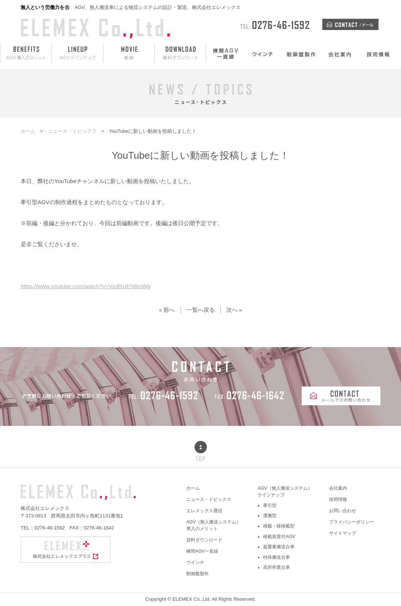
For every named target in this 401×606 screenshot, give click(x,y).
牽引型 (270, 505)
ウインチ (195, 562)
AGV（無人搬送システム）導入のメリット (213, 525)
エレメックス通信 (204, 510)
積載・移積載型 (279, 526)
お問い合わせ (342, 510)
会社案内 (338, 488)
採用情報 (338, 499)
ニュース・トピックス (208, 499)
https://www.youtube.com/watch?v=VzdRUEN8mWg (85, 286)
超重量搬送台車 (279, 546)
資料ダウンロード (204, 540)
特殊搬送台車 (276, 557)
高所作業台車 (276, 567)
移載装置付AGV (279, 536)
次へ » (234, 310)
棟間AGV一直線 (202, 551)
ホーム (193, 488)
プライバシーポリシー (351, 522)
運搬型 (270, 515)
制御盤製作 (197, 573)
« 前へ (167, 310)
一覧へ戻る (201, 310)
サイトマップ (342, 533)
